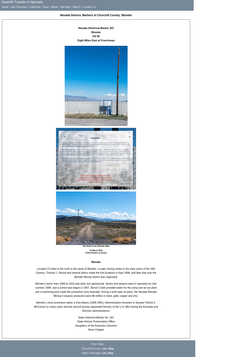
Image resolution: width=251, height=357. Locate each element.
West (46, 7)
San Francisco (19, 7)
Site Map (65, 7)
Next (101, 344)
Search (77, 7)
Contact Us (89, 7)
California (35, 7)
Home (5, 7)
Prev (94, 344)
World (54, 7)
